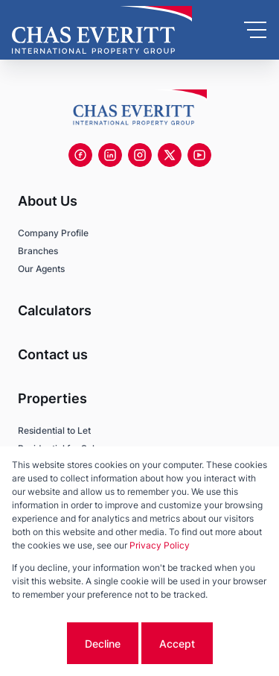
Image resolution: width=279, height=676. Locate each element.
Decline (103, 643)
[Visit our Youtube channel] (199, 155)
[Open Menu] (255, 30)
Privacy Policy (159, 545)
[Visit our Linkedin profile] (110, 155)
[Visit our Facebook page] (80, 155)
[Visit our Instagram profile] (140, 155)
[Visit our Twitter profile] (170, 155)
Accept (177, 643)
